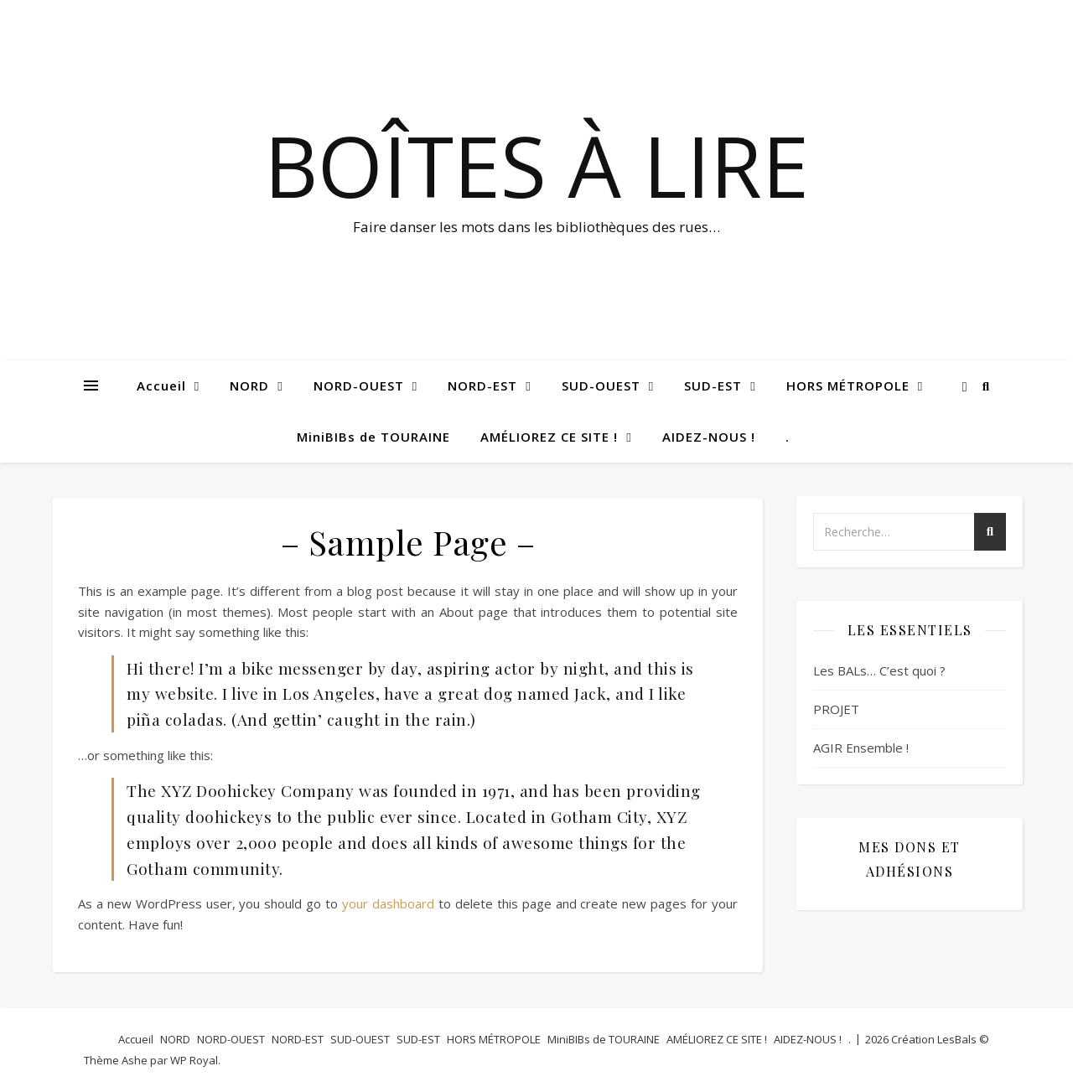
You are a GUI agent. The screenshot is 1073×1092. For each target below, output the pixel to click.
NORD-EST (482, 385)
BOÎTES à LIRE (536, 165)
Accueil (161, 385)
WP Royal (194, 1060)
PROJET (836, 709)
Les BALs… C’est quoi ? (879, 670)
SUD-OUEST (601, 385)
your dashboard (388, 903)
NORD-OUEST (359, 385)
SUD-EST (713, 385)
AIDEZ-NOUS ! (708, 436)
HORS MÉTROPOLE (848, 385)
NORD (249, 385)
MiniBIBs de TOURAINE (373, 436)
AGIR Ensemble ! (861, 747)
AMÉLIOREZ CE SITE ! (549, 436)
